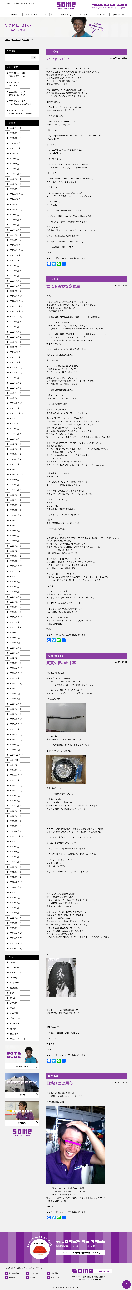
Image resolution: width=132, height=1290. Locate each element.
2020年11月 (15, 418)
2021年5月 (14, 388)
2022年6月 (14, 322)
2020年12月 (15, 413)
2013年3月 (14, 826)
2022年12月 (15, 301)
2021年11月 (15, 357)
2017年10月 (15, 582)
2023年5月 (14, 276)
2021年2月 (14, 403)
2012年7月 (14, 857)
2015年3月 (14, 734)
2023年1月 (14, 296)
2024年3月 (14, 230)
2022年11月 (15, 306)
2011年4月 (14, 933)
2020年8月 (14, 434)
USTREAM (14, 967)
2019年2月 (14, 510)
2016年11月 (15, 638)
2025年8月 (14, 164)
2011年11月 (15, 898)
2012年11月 (15, 841)
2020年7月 (14, 439)
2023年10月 (15, 255)
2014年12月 (15, 750)
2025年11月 (15, 148)
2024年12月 (15, 194)
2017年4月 (14, 612)
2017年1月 (14, 627)
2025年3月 (14, 184)
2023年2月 (14, 291)
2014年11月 (15, 755)
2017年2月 (14, 622)
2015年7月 (14, 714)
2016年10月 (15, 643)
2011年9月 (14, 908)
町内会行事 (15, 1018)
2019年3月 (14, 505)
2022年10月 (15, 311)
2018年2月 (14, 561)
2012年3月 (14, 877)
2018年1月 (14, 566)
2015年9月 (14, 704)
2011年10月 (15, 903)
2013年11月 (15, 796)
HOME (14, 14)
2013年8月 (14, 811)
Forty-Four (75, 1287)
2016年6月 (14, 658)
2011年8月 (14, 913)
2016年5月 (14, 663)
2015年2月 (14, 739)
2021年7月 (14, 378)
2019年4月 (14, 500)
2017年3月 (14, 617)
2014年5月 (14, 770)
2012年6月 (14, 862)
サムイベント (16, 972)
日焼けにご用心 (59, 1083)
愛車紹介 (14, 1003)
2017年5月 (14, 607)
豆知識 (13, 1008)
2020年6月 (14, 444)
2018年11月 (15, 525)
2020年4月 (14, 454)
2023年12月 (15, 245)
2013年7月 (14, 816)
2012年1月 (14, 887)
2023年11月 (15, 250)
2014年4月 (14, 775)
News (12, 962)
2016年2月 (14, 678)
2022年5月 (14, 327)
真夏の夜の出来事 (61, 663)
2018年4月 (14, 556)
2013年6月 (14, 821)
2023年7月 (14, 266)
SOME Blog (66, 14)
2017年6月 (14, 602)
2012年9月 (14, 847)
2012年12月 (15, 836)
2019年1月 (14, 515)
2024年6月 (14, 220)
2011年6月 (14, 923)
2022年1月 (14, 347)
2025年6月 (14, 174)
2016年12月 (15, 633)
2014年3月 (14, 780)
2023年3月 (14, 286)
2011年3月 (14, 938)
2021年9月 (14, 367)
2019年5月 (14, 495)
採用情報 (101, 14)
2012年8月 (14, 852)
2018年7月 (14, 546)
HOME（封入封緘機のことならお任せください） (24, 1268)
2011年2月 (14, 943)
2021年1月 (14, 408)
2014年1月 (14, 790)
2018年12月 (15, 520)
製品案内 (48, 14)
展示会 (13, 998)
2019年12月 (15, 469)
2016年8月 (14, 648)
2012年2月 (14, 882)
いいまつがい (57, 58)
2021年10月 (15, 362)
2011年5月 (14, 928)
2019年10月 (15, 474)
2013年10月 (15, 801)
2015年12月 (15, 689)
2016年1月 (14, 683)
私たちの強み (31, 14)
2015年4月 (14, 729)
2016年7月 (14, 653)
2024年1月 (14, 240)
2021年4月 (14, 393)
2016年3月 (14, 673)
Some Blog (34, 1273)
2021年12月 (15, 352)
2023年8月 (14, 260)
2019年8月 (14, 480)
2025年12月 (15, 143)
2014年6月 (14, 765)
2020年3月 (14, 459)
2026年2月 (14, 138)
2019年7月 (14, 485)
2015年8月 (14, 709)
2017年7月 (14, 597)
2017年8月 (14, 592)
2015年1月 (14, 745)
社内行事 (14, 1013)
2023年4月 (14, 281)
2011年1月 (14, 949)
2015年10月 (15, 699)
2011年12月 (15, 892)
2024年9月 (14, 204)
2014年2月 (14, 785)
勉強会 (13, 1029)
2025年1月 (14, 189)
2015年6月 (14, 719)
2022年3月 (14, 337)
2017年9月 (14, 587)
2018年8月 (14, 541)
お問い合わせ (118, 14)
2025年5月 (14, 179)
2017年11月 (15, 576)
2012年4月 (14, 872)
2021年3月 (14, 398)
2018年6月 (14, 551)
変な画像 (14, 988)
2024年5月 (14, 225)
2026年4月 (14, 128)
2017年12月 (15, 571)
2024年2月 (14, 235)
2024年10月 (15, 199)
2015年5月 (14, 724)
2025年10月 (15, 153)
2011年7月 (14, 918)
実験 (12, 993)
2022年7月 (14, 317)
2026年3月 (14, 133)
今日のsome (15, 983)
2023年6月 (14, 271)
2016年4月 (14, 668)
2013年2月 (14, 831)
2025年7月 (14, 169)
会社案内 (83, 14)
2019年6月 (14, 490)
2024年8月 (14, 209)
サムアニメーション (18, 1039)
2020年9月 (14, 429)
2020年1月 (14, 464)
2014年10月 (15, 760)
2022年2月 (14, 342)
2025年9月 (14, 159)
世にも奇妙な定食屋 (63, 286)
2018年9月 (14, 536)
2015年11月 (15, 694)
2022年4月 (14, 332)
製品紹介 (14, 1034)
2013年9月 (14, 806)
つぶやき (14, 978)
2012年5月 (14, 867)
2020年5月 (14, 449)
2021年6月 (14, 383)
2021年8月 (14, 373)
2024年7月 (14, 215)
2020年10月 (15, 423)
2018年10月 (15, 531)
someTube (14, 1023)
